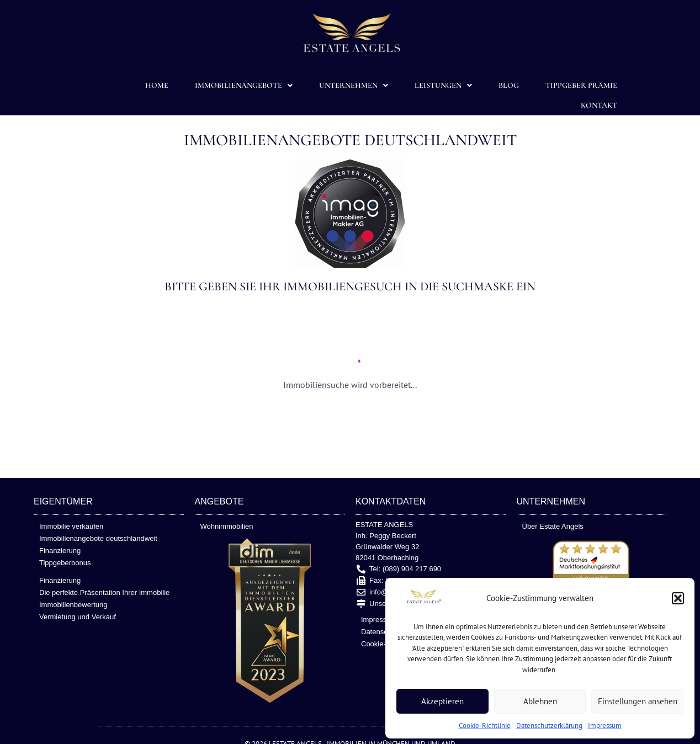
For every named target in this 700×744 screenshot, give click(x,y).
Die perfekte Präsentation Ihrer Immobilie (104, 592)
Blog (509, 85)
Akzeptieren (442, 701)
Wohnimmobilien (226, 526)
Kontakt (599, 105)
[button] (677, 598)
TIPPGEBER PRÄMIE (581, 85)
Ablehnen (540, 701)
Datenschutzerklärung (549, 725)
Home (156, 85)
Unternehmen (353, 85)
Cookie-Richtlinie (485, 725)
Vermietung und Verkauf (77, 617)
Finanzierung (60, 550)
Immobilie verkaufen (71, 526)
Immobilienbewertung (73, 604)
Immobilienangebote (244, 85)
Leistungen (443, 85)
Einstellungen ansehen (637, 701)
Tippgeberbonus (65, 563)
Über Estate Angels (553, 526)
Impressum (605, 725)
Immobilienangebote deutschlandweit (98, 538)
